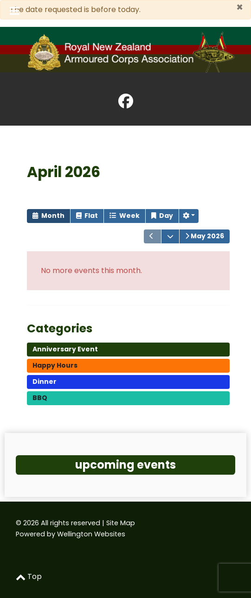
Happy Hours (54, 365)
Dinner (44, 381)
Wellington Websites (91, 534)
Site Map (120, 523)
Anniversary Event (65, 349)
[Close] (240, 7)
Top (29, 576)
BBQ (39, 397)
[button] (189, 216)
